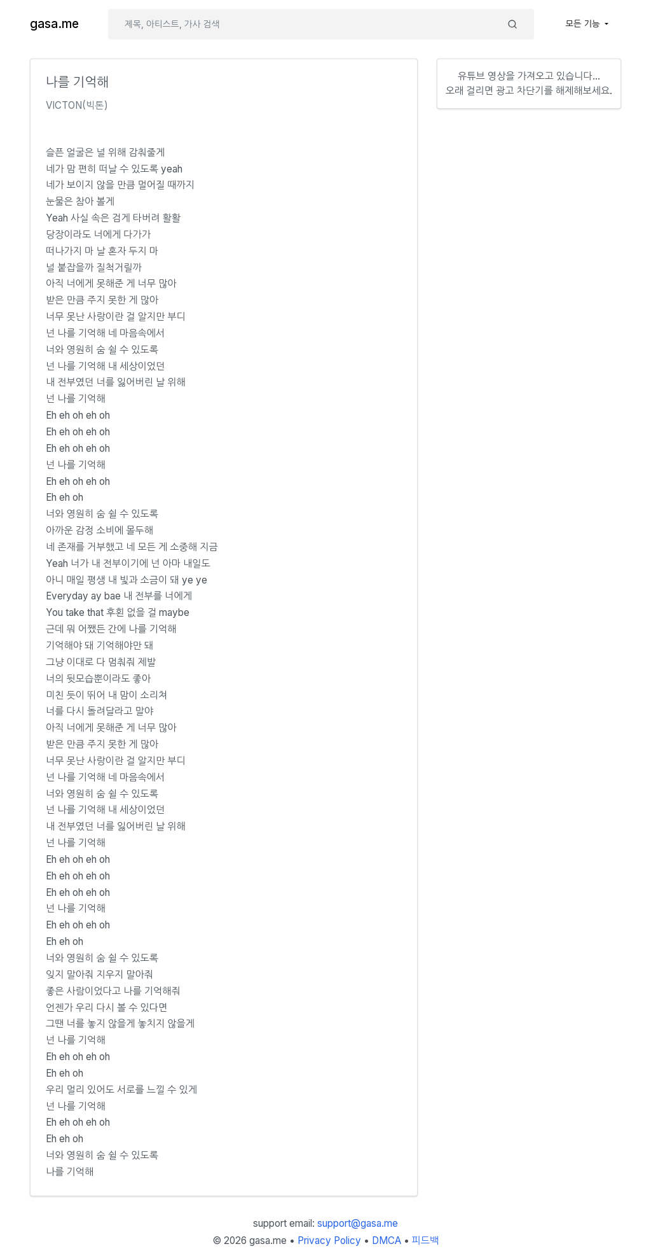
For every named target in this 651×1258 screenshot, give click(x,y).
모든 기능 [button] (584, 23)
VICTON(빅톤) (77, 105)
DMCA (386, 1240)
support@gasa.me (357, 1223)
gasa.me (54, 24)
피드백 (425, 1240)
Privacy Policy (329, 1240)
